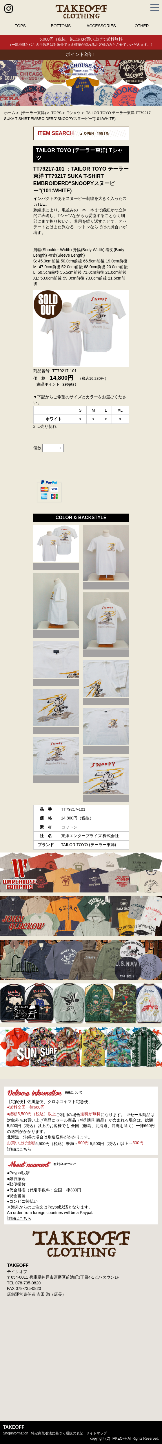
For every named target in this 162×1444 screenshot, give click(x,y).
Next (154, 82)
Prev (7, 82)
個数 (37, 448)
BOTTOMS (61, 25)
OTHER (142, 25)
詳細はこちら (19, 1149)
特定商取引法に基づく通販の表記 (57, 1433)
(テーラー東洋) (33, 113)
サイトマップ (96, 1433)
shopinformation (15, 1433)
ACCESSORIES (101, 25)
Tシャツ (74, 113)
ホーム (9, 113)
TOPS (20, 25)
